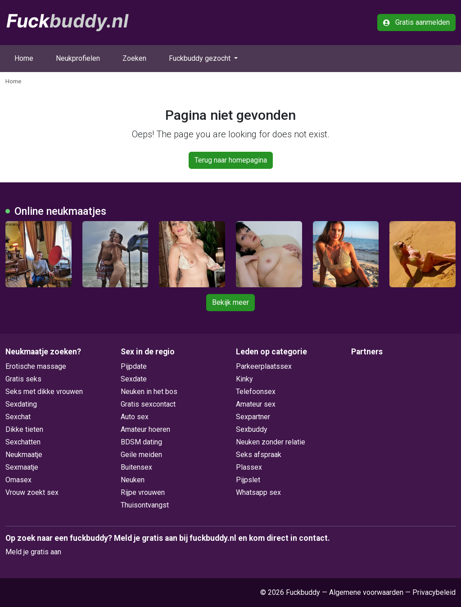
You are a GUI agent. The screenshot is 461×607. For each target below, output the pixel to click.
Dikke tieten (24, 429)
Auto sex (135, 416)
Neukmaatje (23, 454)
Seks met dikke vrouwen (44, 391)
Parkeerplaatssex (264, 366)
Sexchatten (23, 442)
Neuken (133, 480)
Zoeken (134, 58)
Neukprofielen (78, 58)
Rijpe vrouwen (143, 492)
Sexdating (21, 404)
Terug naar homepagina (230, 160)
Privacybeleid (434, 592)
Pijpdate (134, 366)
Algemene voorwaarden (366, 592)
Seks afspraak (258, 454)
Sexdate (134, 379)
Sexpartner (253, 416)
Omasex (18, 480)
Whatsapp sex (258, 492)
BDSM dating (141, 442)
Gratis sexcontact (148, 404)
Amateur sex (256, 404)
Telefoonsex (256, 391)
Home (23, 58)
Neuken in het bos (149, 391)
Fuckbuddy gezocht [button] (200, 58)
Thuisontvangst (145, 505)
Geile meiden (141, 454)
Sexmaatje (21, 467)
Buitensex (136, 467)
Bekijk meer (230, 302)
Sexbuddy (251, 429)
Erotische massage (35, 366)
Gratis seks (23, 379)
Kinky (244, 379)
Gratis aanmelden (416, 22)
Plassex (249, 467)
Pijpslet (248, 480)
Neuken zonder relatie (270, 442)
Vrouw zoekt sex (32, 492)
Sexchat (18, 416)
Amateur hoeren (145, 429)
